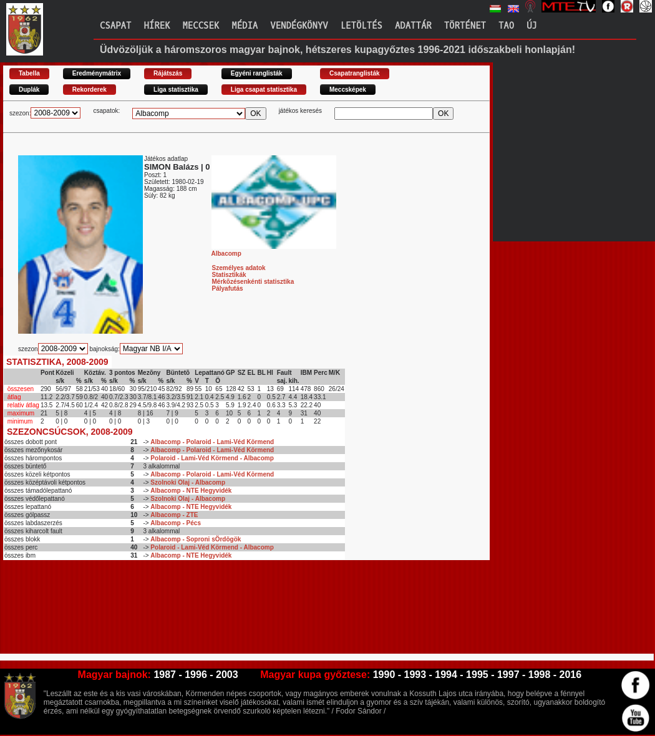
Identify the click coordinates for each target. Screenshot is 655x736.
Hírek (156, 26)
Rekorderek (89, 89)
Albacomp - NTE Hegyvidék (190, 490)
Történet (465, 26)
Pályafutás (227, 288)
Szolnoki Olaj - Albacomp (187, 482)
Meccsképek (347, 89)
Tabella (29, 73)
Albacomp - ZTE (174, 514)
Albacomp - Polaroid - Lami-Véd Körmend (212, 441)
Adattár (413, 26)
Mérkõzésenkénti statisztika (253, 281)
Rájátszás (167, 73)
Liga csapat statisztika (264, 89)
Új (531, 26)
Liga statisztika (175, 89)
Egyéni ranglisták (257, 73)
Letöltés (361, 26)
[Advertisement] (230, 602)
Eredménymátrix (96, 73)
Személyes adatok (239, 267)
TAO (506, 26)
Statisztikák (229, 274)
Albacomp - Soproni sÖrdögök (195, 539)
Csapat (115, 26)
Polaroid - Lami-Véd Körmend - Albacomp (211, 458)
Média (244, 26)
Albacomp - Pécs (175, 523)
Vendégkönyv (299, 26)
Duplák (29, 89)
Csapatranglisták (354, 73)
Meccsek (200, 26)
